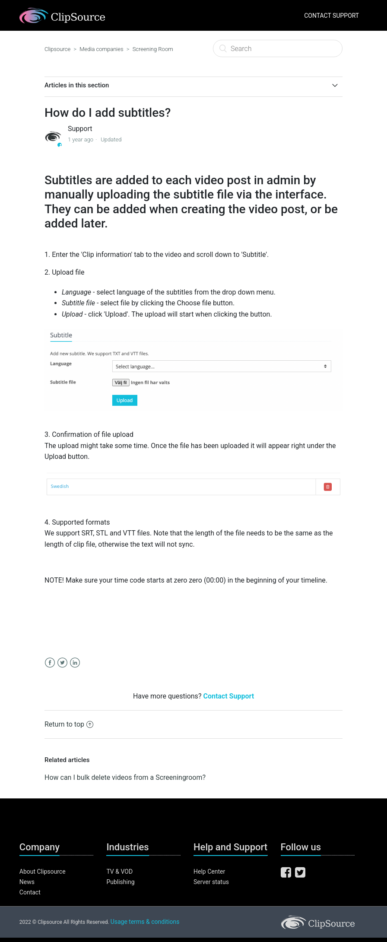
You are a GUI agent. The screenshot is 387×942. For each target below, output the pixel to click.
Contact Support (228, 696)
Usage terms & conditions (145, 921)
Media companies (101, 49)
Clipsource (57, 49)
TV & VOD (119, 871)
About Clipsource (42, 871)
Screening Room (153, 49)
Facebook (49, 662)
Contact (30, 892)
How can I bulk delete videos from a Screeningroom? (125, 777)
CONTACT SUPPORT (331, 15)
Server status (211, 881)
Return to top (68, 724)
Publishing (120, 881)
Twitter (62, 662)
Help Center (209, 871)
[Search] (278, 48)
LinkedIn (75, 662)
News (27, 881)
